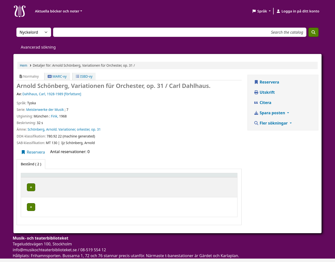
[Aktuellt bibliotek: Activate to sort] (113, 177)
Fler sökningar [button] (271, 123)
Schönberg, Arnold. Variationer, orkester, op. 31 (64, 129)
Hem (23, 65)
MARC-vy (57, 76)
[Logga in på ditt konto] (297, 11)
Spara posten (270, 112)
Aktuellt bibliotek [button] (89, 177)
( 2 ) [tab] (31, 164)
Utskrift (264, 92)
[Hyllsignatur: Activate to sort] (179, 177)
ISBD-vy (84, 76)
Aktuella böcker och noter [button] (57, 11)
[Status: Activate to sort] (220, 177)
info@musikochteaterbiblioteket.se (45, 242)
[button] (261, 11)
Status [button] (211, 177)
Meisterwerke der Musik (45, 109)
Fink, (54, 116)
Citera (262, 102)
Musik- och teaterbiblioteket (97, 186)
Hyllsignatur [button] (166, 177)
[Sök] (313, 32)
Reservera (33, 152)
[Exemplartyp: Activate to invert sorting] (46, 177)
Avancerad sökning (38, 47)
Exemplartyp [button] (34, 177)
